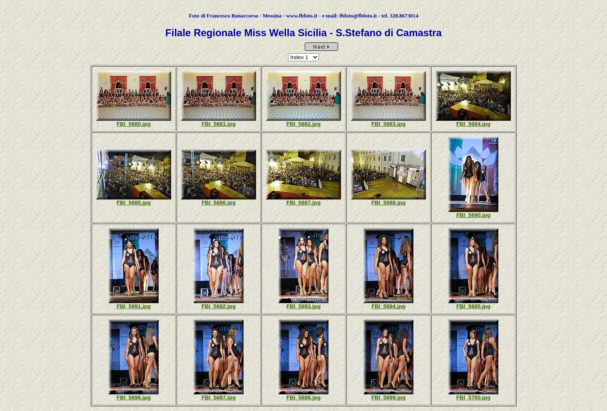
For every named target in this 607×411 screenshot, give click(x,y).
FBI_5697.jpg (219, 397)
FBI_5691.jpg (134, 306)
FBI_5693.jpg (303, 306)
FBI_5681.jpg (219, 124)
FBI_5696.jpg (134, 397)
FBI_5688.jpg (388, 202)
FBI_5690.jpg (473, 215)
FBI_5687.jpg (303, 202)
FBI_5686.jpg (219, 202)
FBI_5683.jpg (388, 124)
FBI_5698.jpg (303, 397)
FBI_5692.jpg (219, 306)
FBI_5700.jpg (473, 397)
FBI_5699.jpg (388, 397)
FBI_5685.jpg (134, 202)
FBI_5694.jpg (388, 306)
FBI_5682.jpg (303, 124)
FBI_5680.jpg (134, 124)
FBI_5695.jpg (473, 306)
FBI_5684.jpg (473, 124)
